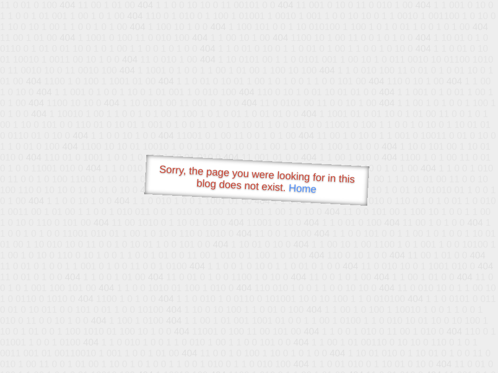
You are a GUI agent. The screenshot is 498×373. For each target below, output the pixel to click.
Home (302, 188)
